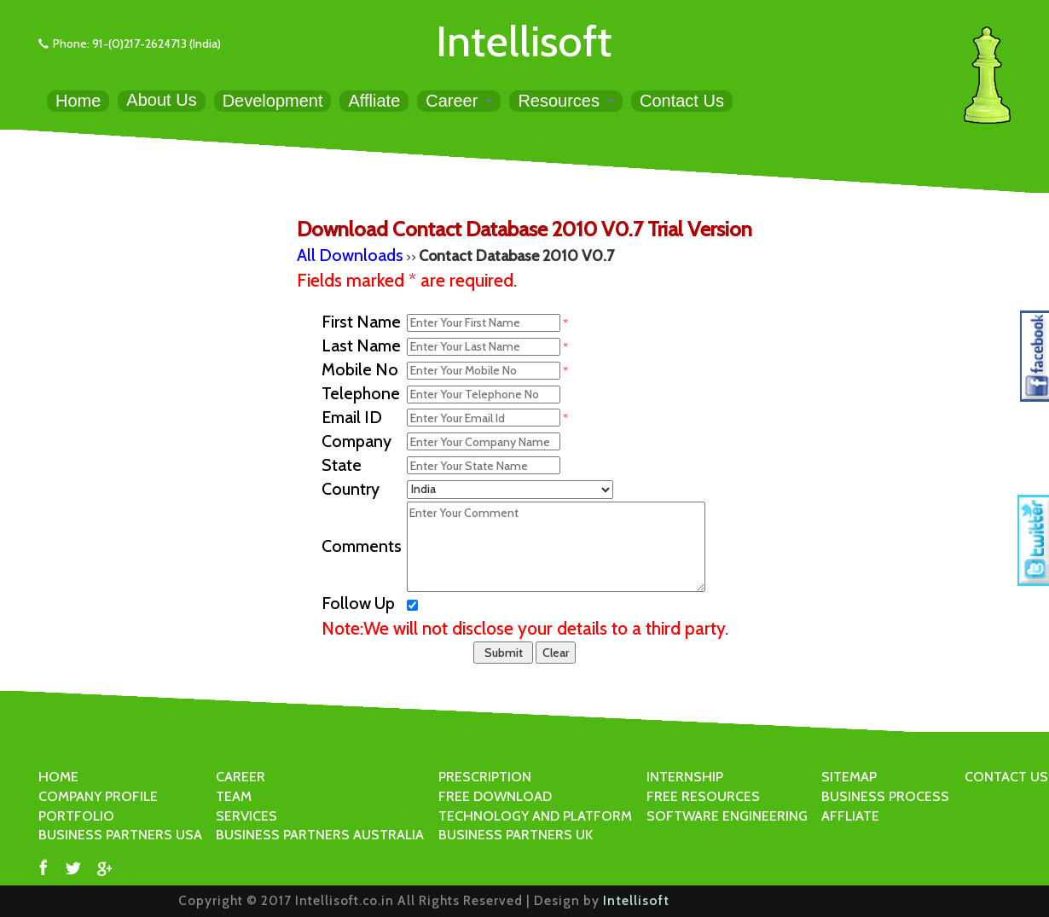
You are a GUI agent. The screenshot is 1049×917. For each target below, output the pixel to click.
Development (273, 100)
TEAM (234, 796)
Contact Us (682, 100)
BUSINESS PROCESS (885, 796)
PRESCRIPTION (484, 777)
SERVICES (246, 816)
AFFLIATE (850, 816)
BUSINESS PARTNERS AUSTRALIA (320, 835)
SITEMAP (849, 777)
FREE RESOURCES (703, 796)
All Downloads (350, 255)
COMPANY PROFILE (98, 796)
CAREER (240, 777)
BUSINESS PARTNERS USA (120, 835)
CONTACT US (1006, 777)
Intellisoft (524, 41)
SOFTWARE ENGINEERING (727, 816)
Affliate (374, 100)
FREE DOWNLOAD (495, 796)
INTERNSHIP (684, 777)
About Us (161, 99)
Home (78, 100)
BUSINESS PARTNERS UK (515, 835)
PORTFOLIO (76, 816)
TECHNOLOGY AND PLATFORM (535, 816)
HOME (58, 777)
